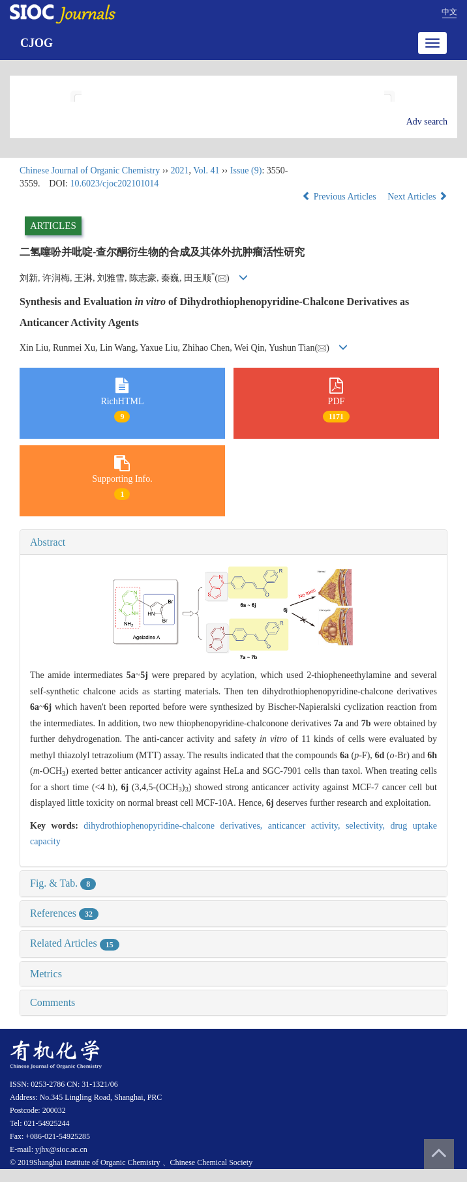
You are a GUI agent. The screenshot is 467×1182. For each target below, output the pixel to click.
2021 (179, 170)
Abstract (47, 542)
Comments (52, 1002)
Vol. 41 (206, 170)
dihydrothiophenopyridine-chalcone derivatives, (175, 826)
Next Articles (417, 196)
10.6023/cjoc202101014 (114, 183)
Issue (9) (246, 170)
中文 (449, 11)
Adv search (426, 121)
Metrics (46, 973)
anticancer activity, (307, 826)
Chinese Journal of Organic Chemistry (90, 170)
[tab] (233, 542)
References (64, 913)
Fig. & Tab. (63, 883)
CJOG (36, 43)
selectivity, (368, 826)
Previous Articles (340, 196)
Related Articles (74, 943)
